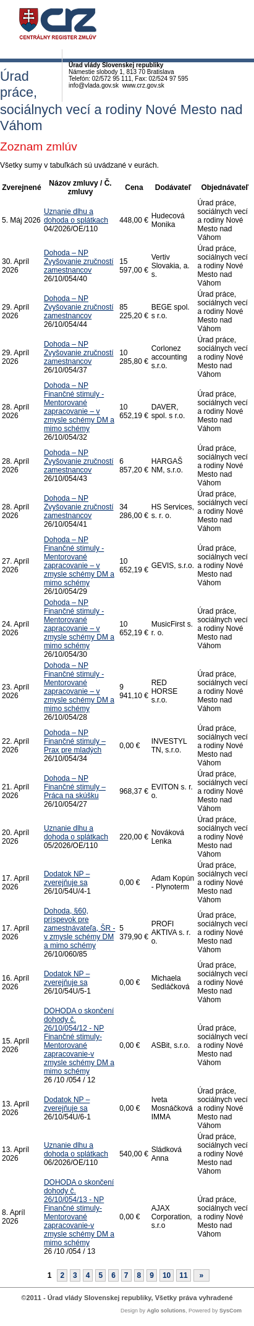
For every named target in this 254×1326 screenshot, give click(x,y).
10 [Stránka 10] (167, 1275)
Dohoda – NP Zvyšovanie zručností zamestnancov (79, 261)
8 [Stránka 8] (139, 1275)
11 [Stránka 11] (183, 1275)
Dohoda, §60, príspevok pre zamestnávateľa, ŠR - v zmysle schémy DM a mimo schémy (80, 928)
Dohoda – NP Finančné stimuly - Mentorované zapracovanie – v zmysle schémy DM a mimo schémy (79, 407)
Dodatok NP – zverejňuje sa (67, 878)
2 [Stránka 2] (62, 1275)
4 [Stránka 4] (88, 1275)
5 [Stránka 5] (100, 1275)
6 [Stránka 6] (113, 1275)
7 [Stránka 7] (126, 1275)
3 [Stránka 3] (75, 1275)
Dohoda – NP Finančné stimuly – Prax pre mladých (75, 741)
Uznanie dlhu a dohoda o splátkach (76, 215)
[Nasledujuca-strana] (201, 1275)
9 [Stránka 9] (152, 1275)
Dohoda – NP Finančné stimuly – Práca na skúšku (75, 787)
